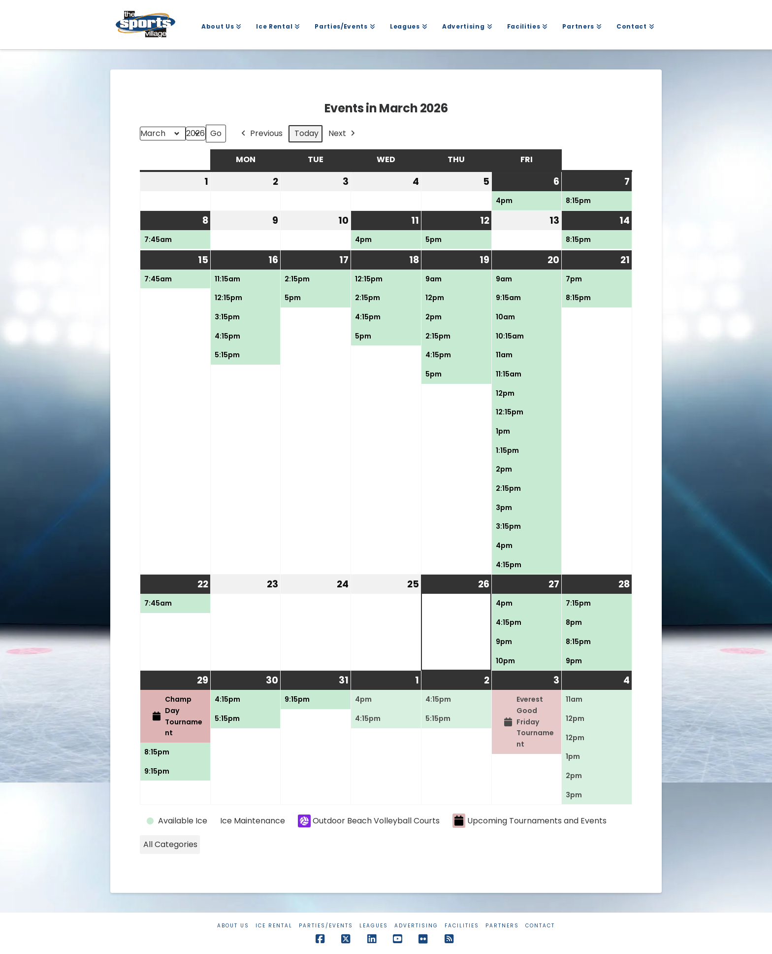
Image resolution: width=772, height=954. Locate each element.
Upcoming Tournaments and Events (529, 821)
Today (306, 133)
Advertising (416, 925)
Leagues (373, 925)
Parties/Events (326, 925)
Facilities (462, 925)
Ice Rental (274, 925)
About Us (233, 925)
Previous (261, 133)
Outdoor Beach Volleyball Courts (369, 821)
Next (342, 133)
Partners (502, 925)
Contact (540, 925)
